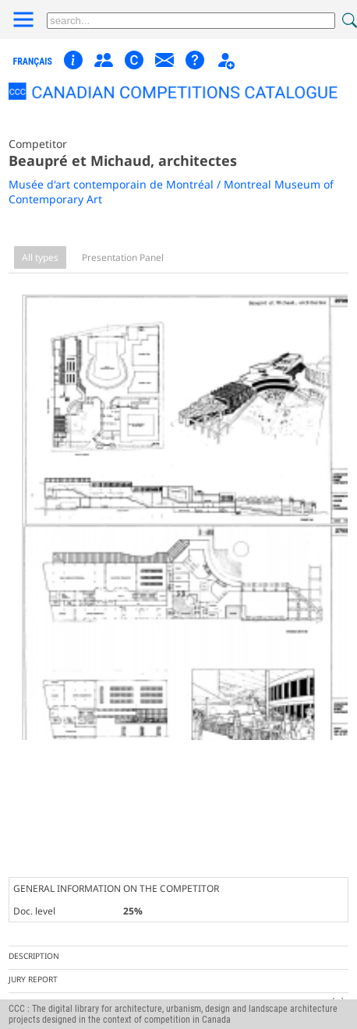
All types (40, 257)
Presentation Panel (123, 257)
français (32, 61)
